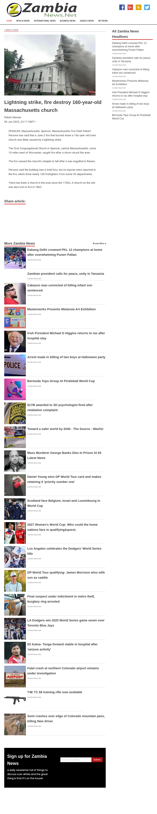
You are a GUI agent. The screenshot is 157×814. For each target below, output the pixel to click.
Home (9, 21)
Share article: (15, 201)
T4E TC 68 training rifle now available (54, 692)
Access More (98, 243)
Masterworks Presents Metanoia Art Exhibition (61, 309)
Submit (97, 759)
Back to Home (11, 30)
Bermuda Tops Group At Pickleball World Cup (61, 381)
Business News (68, 21)
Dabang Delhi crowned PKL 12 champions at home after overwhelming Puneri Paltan (129, 46)
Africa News (23, 21)
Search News (87, 21)
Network (103, 21)
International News (45, 21)
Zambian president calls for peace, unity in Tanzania (65, 273)
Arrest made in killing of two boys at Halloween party (66, 357)
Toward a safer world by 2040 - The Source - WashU (65, 429)
